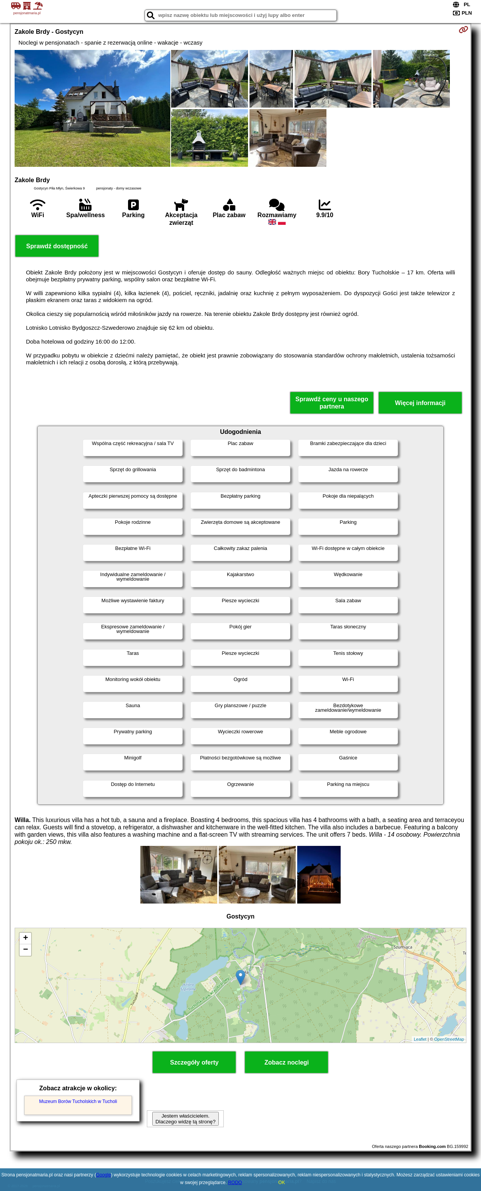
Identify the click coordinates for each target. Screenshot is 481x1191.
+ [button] (25, 938)
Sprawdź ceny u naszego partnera (331, 403)
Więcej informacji (420, 403)
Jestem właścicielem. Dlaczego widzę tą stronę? (185, 1119)
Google (103, 1175)
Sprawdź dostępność (57, 246)
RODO (235, 1182)
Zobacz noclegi (287, 1062)
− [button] (25, 950)
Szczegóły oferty (194, 1062)
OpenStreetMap (449, 1039)
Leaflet (420, 1039)
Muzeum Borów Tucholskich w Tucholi (78, 1101)
